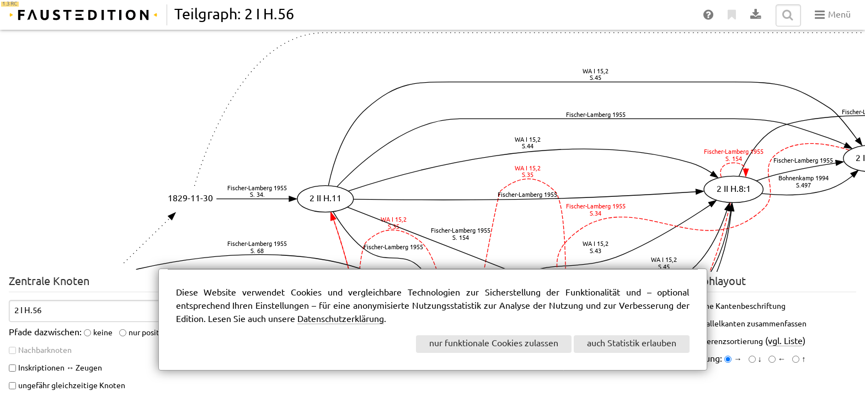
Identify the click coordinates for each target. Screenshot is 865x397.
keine (103, 333)
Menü (833, 14)
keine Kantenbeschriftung (740, 306)
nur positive (149, 333)
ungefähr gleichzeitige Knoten (71, 386)
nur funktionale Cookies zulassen (493, 344)
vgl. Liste (785, 341)
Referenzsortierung (729, 342)
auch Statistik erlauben (631, 344)
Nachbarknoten (45, 351)
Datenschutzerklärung (340, 319)
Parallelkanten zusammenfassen (751, 324)
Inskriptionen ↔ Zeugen (60, 368)
